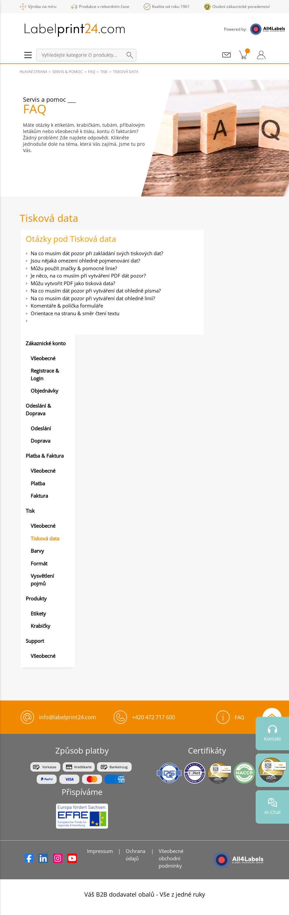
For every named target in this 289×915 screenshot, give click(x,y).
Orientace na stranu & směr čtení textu (75, 313)
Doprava (40, 440)
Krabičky (40, 625)
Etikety (38, 613)
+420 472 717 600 (153, 717)
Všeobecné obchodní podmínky (171, 858)
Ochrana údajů (135, 855)
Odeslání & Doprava (38, 409)
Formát (39, 563)
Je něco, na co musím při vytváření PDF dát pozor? (88, 275)
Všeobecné (43, 358)
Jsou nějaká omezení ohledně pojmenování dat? (85, 260)
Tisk (30, 510)
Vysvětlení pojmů (42, 579)
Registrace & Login (45, 374)
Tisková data (45, 538)
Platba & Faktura (45, 455)
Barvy (37, 550)
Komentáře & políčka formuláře (67, 305)
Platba (38, 483)
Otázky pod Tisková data (71, 238)
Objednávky (44, 390)
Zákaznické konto (46, 343)
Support (35, 640)
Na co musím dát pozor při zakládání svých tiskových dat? (97, 253)
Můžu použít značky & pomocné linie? (74, 268)
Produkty (36, 598)
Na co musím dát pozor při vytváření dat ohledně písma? (96, 290)
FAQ (230, 717)
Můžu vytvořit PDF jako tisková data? (73, 283)
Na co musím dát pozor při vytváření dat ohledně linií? (93, 298)
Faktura (39, 495)
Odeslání (41, 428)
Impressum (100, 851)
